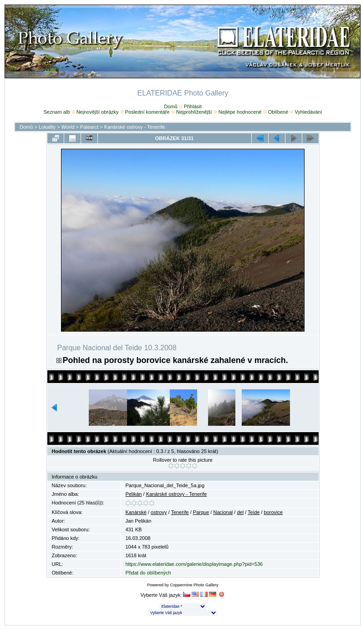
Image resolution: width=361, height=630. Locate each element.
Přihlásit (193, 106)
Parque (201, 512)
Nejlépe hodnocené (240, 112)
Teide (253, 512)
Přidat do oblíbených (148, 572)
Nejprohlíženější (194, 112)
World (68, 127)
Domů (170, 106)
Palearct (89, 127)
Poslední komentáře (147, 112)
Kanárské (135, 512)
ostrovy (159, 512)
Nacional (223, 512)
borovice (273, 512)
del (240, 512)
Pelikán (133, 494)
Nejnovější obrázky (97, 112)
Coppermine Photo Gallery (194, 585)
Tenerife (179, 512)
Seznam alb (56, 112)
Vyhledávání (308, 112)
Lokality (47, 127)
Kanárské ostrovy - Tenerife (134, 127)
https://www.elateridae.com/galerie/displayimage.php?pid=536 (194, 564)
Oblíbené (278, 112)
